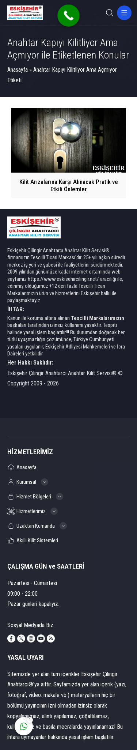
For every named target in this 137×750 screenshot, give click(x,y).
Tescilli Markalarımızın (97, 318)
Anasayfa (17, 69)
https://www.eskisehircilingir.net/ (63, 279)
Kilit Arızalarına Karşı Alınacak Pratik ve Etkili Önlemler (68, 185)
